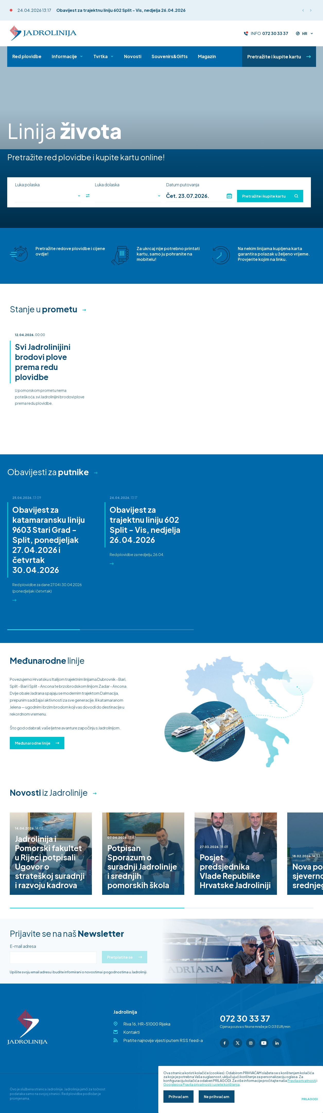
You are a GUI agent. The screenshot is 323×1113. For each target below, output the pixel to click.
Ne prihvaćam (216, 1096)
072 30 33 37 (275, 33)
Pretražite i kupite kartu (279, 56)
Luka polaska (27, 184)
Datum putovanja (182, 184)
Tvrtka (100, 56)
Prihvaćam (178, 1096)
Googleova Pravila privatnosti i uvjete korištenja (201, 1084)
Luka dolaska (107, 184)
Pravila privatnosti (301, 1081)
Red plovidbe (26, 56)
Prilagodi (310, 1099)
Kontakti (131, 1032)
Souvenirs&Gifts (170, 56)
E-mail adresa (23, 946)
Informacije (64, 56)
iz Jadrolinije (49, 792)
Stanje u (43, 309)
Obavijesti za (48, 472)
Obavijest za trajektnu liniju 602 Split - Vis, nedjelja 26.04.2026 (121, 10)
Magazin (207, 56)
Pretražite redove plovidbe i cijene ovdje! (70, 251)
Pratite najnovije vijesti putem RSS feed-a (163, 1040)
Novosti (132, 56)
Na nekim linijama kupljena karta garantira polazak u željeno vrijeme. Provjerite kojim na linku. (274, 254)
